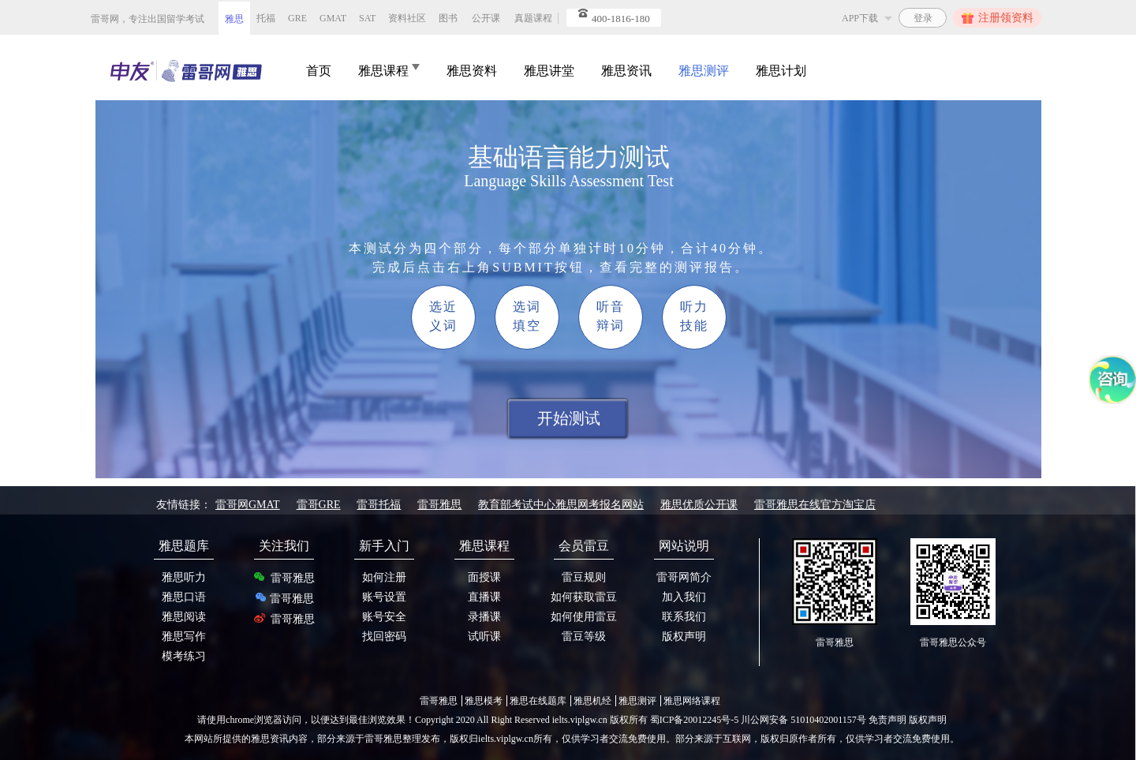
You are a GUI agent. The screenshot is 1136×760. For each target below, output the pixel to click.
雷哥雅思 (439, 505)
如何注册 (384, 577)
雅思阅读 (184, 617)
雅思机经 (592, 700)
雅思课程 (389, 70)
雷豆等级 (584, 636)
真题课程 (533, 18)
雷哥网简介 (684, 577)
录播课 (484, 617)
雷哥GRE (319, 505)
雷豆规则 (584, 577)
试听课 (484, 636)
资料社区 (407, 18)
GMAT (333, 18)
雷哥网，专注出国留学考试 (147, 18)
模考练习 (184, 656)
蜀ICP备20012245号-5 (696, 719)
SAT (367, 18)
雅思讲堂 (549, 70)
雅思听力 (184, 577)
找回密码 (384, 636)
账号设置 (384, 597)
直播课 (484, 597)
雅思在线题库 (538, 700)
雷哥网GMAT (247, 505)
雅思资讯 (626, 70)
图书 (448, 18)
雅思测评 (703, 70)
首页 (318, 70)
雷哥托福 (379, 505)
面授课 (484, 577)
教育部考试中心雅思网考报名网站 (561, 505)
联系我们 (684, 617)
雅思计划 (781, 70)
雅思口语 (184, 597)
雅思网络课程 (691, 700)
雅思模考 (484, 700)
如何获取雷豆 (584, 597)
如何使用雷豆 (584, 617)
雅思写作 (184, 636)
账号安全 (384, 617)
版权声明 (684, 636)
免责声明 (887, 719)
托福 (265, 18)
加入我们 (684, 597)
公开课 (486, 18)
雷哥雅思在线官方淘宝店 (815, 505)
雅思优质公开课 (699, 505)
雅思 (234, 18)
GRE (297, 18)
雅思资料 (472, 70)
